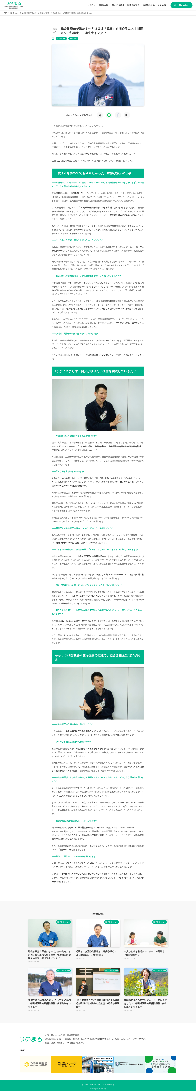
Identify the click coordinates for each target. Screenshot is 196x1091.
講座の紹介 (99, 5)
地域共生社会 (146, 5)
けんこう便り (114, 5)
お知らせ (86, 5)
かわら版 (160, 5)
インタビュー (14, 13)
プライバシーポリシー (92, 1083)
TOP (5, 13)
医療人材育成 (130, 5)
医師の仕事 (73, 38)
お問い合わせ (180, 5)
